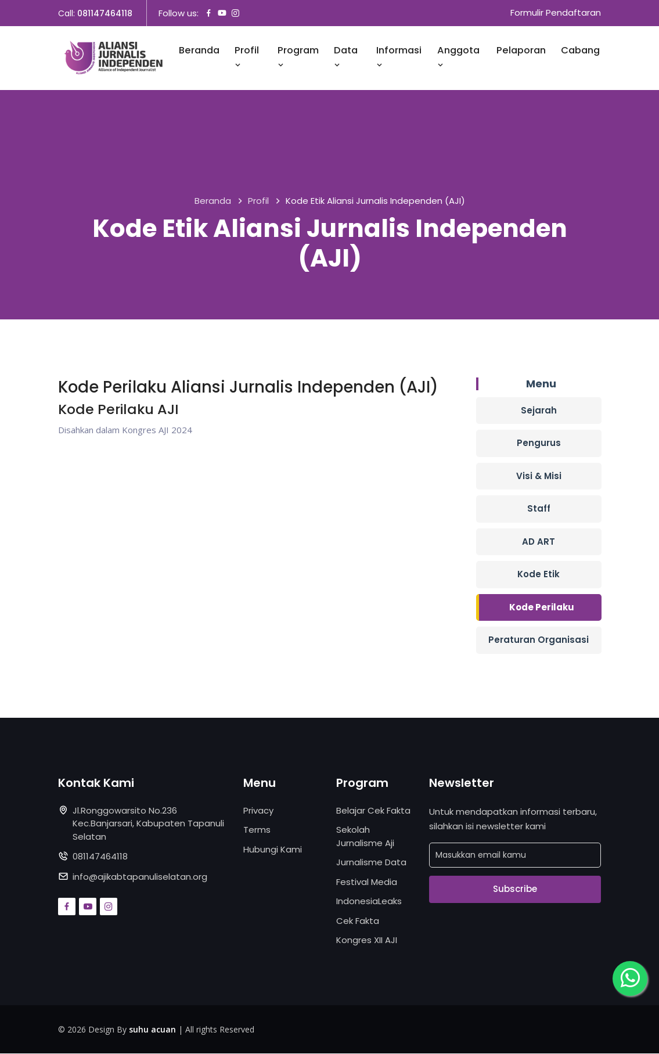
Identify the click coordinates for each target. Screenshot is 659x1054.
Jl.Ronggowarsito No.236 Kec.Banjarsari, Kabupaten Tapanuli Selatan (148, 823)
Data (346, 57)
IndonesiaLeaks (369, 901)
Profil (247, 57)
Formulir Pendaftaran (555, 13)
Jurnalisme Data (371, 862)
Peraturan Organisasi (538, 640)
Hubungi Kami (272, 849)
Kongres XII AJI (366, 940)
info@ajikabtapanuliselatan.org (140, 876)
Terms (257, 829)
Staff (538, 508)
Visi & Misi (538, 476)
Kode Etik (538, 574)
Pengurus (539, 443)
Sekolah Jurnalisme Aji (365, 836)
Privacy (258, 810)
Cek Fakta (357, 921)
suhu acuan (152, 1029)
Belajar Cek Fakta (373, 810)
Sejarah (539, 410)
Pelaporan (521, 50)
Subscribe (515, 889)
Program (298, 57)
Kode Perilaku (541, 607)
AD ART (538, 541)
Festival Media (366, 882)
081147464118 (104, 13)
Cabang (580, 50)
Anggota (458, 57)
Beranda (199, 50)
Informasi (399, 57)
